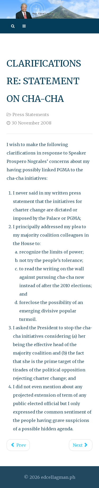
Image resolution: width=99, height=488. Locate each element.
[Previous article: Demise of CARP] (18, 445)
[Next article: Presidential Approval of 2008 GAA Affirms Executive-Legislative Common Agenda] (80, 445)
